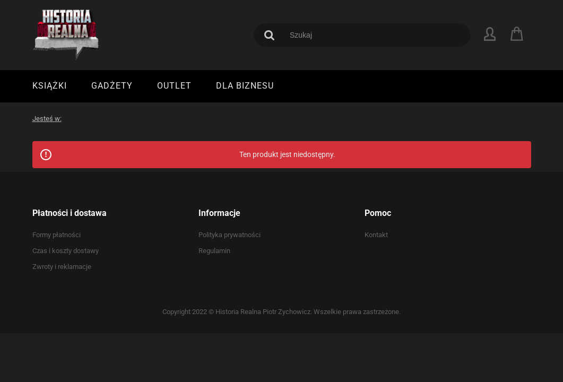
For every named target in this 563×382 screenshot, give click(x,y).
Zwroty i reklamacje (61, 267)
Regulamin (214, 251)
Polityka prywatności (229, 235)
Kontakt (376, 235)
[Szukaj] (269, 35)
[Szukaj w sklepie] (372, 35)
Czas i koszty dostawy (65, 251)
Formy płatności (56, 235)
